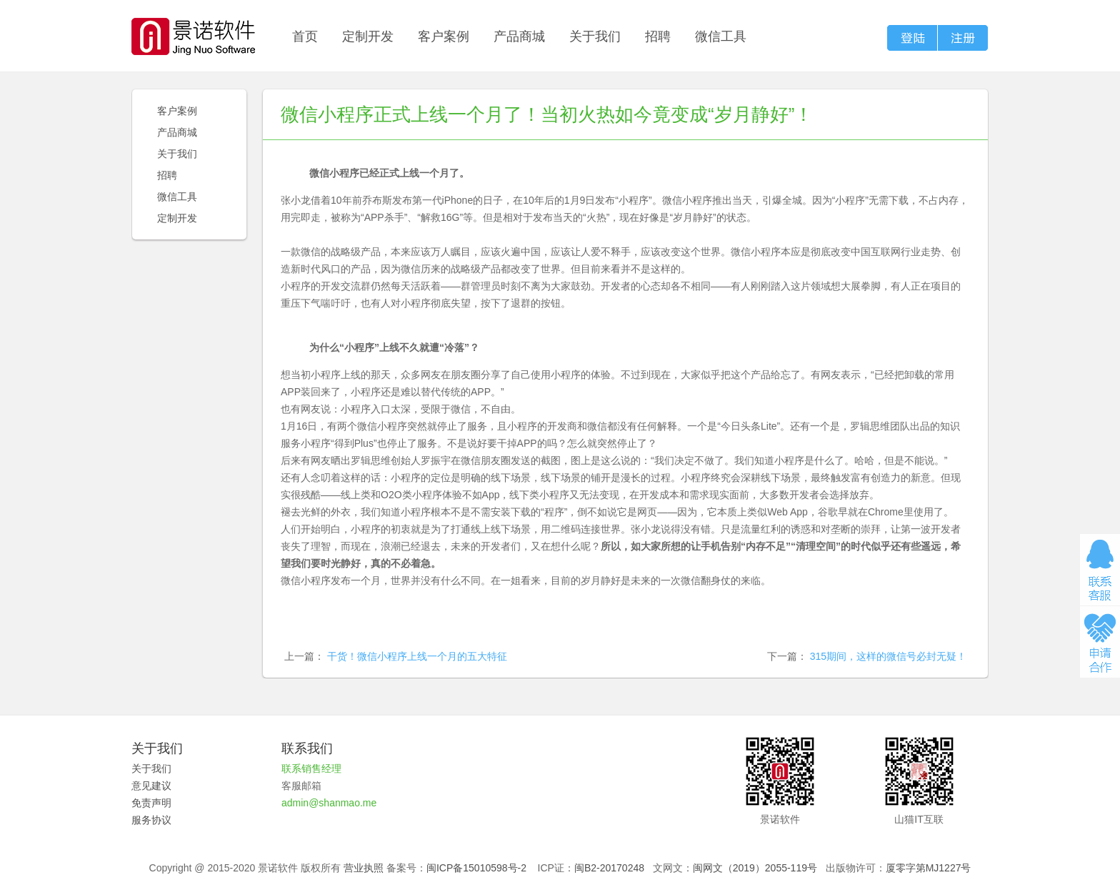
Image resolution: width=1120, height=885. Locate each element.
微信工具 (720, 36)
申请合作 (1100, 642)
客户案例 (443, 36)
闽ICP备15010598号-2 (476, 868)
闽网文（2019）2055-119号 (755, 868)
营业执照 (364, 868)
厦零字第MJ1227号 (928, 868)
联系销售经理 (311, 768)
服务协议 (151, 820)
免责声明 (151, 803)
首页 (305, 36)
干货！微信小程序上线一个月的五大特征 (417, 656)
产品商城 (519, 36)
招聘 (658, 36)
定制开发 (368, 36)
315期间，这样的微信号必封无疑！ (888, 656)
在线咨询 (1100, 569)
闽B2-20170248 (609, 868)
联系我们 (307, 748)
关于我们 (595, 36)
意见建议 (151, 785)
